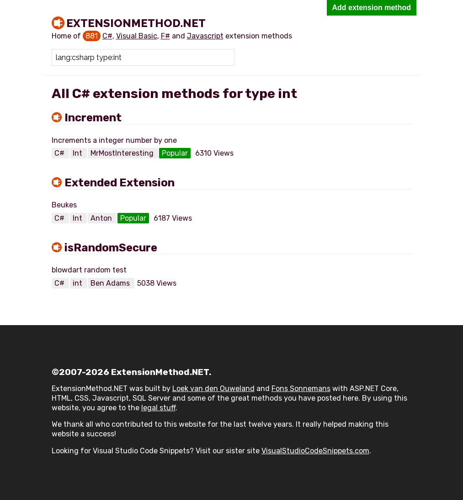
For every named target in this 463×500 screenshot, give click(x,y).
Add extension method (371, 7)
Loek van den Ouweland (213, 388)
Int (78, 153)
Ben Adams (111, 283)
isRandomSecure (110, 247)
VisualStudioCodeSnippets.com (315, 450)
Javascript (205, 36)
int (78, 283)
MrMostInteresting (122, 153)
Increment (93, 117)
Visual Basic (136, 36)
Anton (102, 218)
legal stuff (158, 407)
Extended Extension (119, 182)
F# (165, 36)
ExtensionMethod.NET (136, 22)
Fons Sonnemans (300, 388)
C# (107, 36)
